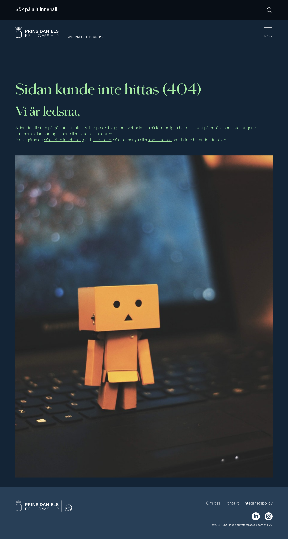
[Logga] (37, 33)
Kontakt (232, 503)
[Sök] (269, 10)
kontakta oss (160, 139)
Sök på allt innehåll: (37, 9)
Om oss (213, 503)
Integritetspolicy (258, 503)
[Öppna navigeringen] (268, 32)
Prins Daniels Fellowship (83, 36)
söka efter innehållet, (63, 139)
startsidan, (102, 139)
